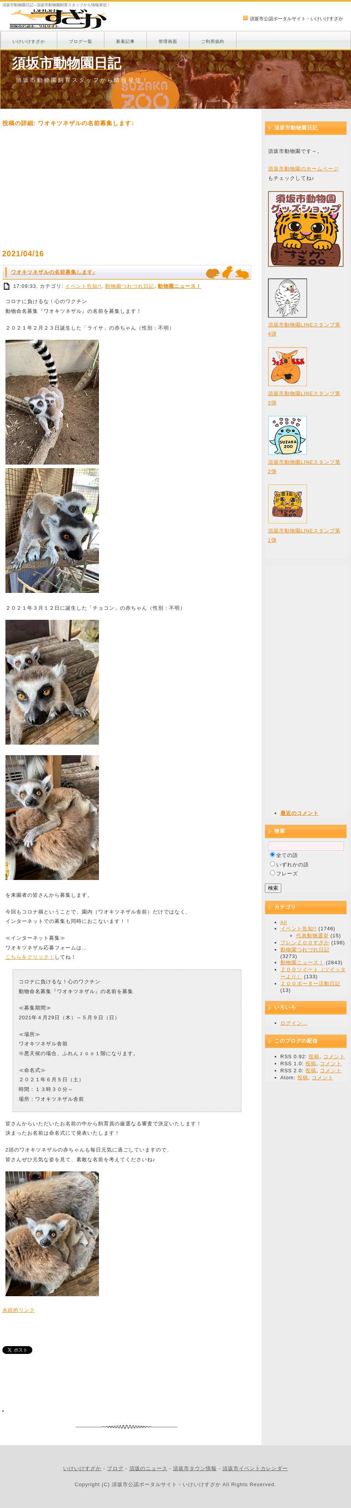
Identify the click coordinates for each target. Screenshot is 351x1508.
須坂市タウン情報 (195, 1468)
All (283, 922)
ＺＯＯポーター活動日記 (310, 983)
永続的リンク (18, 1310)
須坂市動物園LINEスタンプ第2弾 (304, 461)
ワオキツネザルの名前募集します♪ (53, 272)
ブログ (115, 1468)
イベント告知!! (83, 286)
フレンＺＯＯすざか (305, 943)
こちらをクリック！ (30, 957)
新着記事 (125, 41)
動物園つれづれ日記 (129, 286)
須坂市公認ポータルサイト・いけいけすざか (296, 18)
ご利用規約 (212, 41)
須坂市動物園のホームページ (303, 169)
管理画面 (168, 41)
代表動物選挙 (312, 936)
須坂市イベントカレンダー (255, 1468)
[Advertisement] (127, 188)
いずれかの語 (292, 865)
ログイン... (294, 1023)
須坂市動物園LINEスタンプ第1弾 (304, 529)
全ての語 (287, 855)
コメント (334, 1056)
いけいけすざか (28, 41)
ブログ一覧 (80, 41)
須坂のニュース (148, 1468)
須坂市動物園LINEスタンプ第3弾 (304, 392)
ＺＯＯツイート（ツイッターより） (313, 973)
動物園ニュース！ (179, 286)
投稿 (314, 1056)
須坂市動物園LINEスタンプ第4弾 (304, 323)
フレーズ (287, 873)
